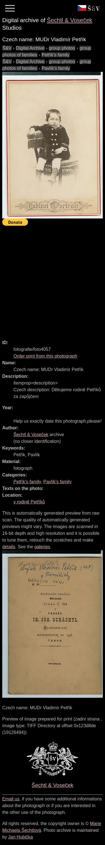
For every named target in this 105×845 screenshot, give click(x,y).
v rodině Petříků (29, 501)
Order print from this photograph (45, 356)
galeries (42, 546)
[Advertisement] (52, 280)
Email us (10, 798)
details (8, 546)
